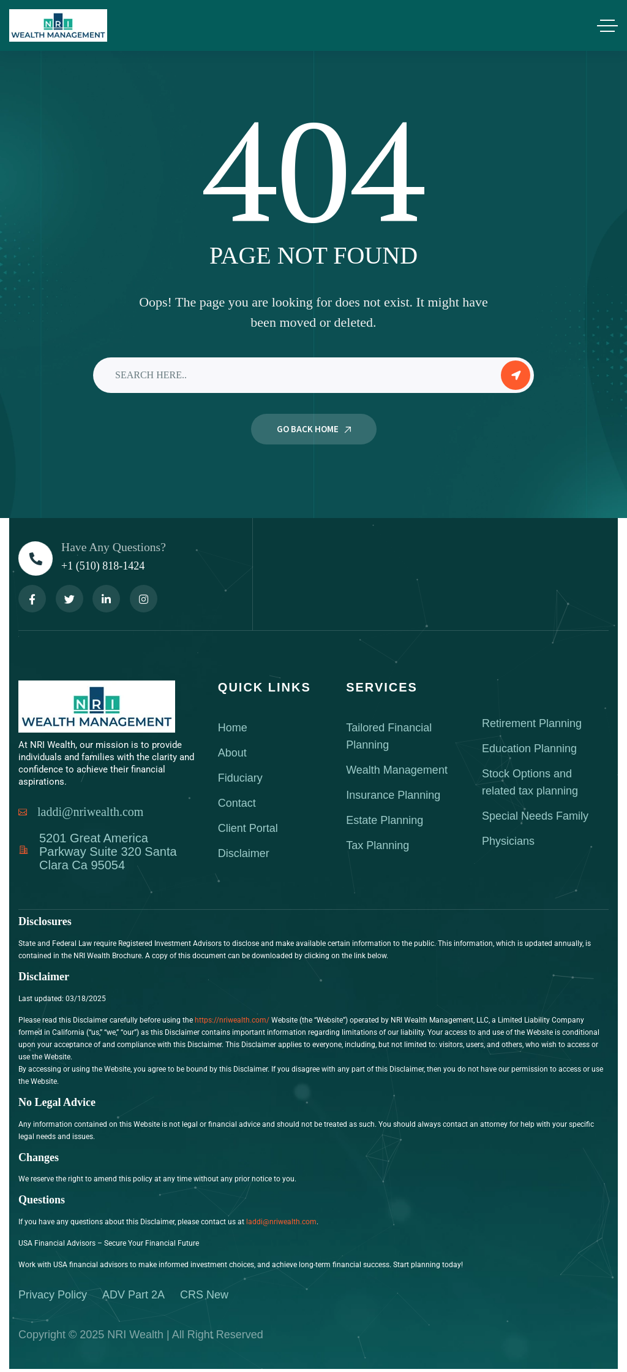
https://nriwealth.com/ (232, 1020)
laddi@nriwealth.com (281, 1222)
